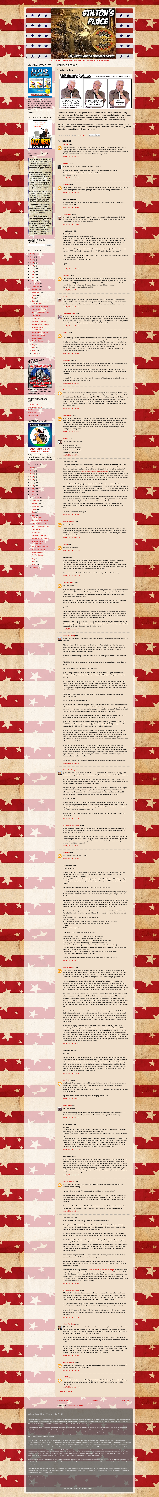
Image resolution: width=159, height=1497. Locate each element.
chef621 (65, 332)
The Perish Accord (38, 341)
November (36, 286)
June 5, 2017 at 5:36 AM (71, 192)
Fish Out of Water (69, 314)
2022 (32, 266)
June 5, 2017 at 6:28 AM (71, 224)
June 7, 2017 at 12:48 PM (71, 1387)
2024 (32, 260)
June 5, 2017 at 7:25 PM (71, 1043)
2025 (32, 257)
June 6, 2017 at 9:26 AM (71, 1211)
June (34, 301)
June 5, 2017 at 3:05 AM (71, 157)
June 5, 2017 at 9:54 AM (71, 514)
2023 (32, 263)
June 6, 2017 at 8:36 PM (71, 1370)
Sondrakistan (32, 412)
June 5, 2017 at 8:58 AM (71, 432)
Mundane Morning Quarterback (38, 328)
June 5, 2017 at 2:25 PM (71, 846)
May (33, 345)
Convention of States (35, 407)
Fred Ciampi (67, 214)
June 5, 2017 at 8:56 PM (71, 1117)
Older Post (126, 1400)
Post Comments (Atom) (75, 1405)
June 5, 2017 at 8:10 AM (71, 383)
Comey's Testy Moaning (40, 332)
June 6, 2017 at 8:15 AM (71, 1175)
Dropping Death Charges (40, 309)
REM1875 (66, 163)
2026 (32, 254)
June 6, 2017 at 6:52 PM (71, 1355)
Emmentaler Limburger (71, 825)
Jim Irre (65, 144)
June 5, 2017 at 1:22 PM (71, 818)
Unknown (66, 390)
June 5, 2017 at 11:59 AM (71, 576)
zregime (65, 438)
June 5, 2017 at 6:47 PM (71, 960)
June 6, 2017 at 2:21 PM (71, 1317)
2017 (32, 280)
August (34, 295)
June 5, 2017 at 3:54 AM (71, 178)
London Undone (37, 338)
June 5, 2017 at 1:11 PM (71, 763)
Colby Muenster (68, 582)
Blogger (91, 1488)
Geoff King (66, 275)
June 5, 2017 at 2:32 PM (71, 858)
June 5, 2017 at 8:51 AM (71, 408)
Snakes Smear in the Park (41, 324)
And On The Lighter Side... (41, 312)
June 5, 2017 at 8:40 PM (71, 1099)
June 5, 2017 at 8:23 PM (71, 1073)
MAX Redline (67, 1105)
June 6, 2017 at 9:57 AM (71, 1283)
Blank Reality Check (38, 335)
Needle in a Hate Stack (39, 321)
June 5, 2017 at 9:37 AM (71, 455)
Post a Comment (66, 1391)
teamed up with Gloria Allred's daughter (94, 471)
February (35, 353)
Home (95, 1400)
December (36, 283)
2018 (32, 277)
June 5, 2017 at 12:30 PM (71, 629)
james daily (67, 415)
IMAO (30, 410)
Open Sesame (37, 303)
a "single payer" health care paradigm (101, 1270)
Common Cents (33, 404)
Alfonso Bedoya (68, 521)
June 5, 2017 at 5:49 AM (71, 207)
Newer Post (62, 1400)
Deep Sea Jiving (37, 315)
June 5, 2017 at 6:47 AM (71, 269)
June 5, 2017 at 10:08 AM (71, 538)
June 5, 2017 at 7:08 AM (71, 326)
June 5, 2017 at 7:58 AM (71, 353)
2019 (32, 274)
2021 (32, 268)
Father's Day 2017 (38, 318)
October (35, 289)
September (36, 292)
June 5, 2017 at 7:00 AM (71, 307)
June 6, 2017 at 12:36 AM (71, 1149)
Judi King (66, 185)
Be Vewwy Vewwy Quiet (40, 306)
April (34, 348)
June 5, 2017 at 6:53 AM (71, 290)
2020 (32, 272)
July (33, 298)
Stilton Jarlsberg (69, 636)
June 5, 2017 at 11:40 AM (71, 550)
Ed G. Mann (67, 360)
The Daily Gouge (33, 415)
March (34, 351)
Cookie (65, 544)
